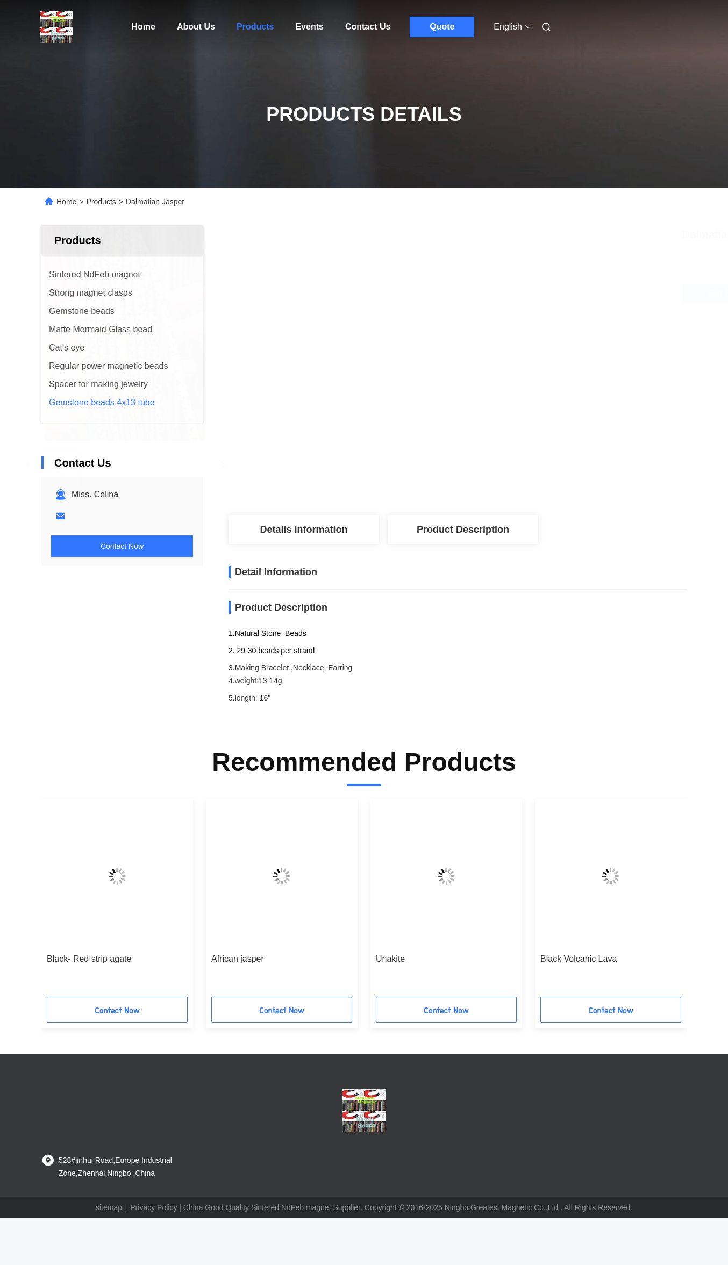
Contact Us (367, 26)
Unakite (390, 958)
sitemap (109, 1207)
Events (309, 26)
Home (143, 26)
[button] (66, 901)
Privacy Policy (153, 1207)
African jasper (237, 958)
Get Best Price (525, 293)
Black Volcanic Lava (578, 958)
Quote (442, 26)
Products (255, 26)
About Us (196, 26)
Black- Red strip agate (89, 958)
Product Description (463, 529)
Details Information (303, 529)
